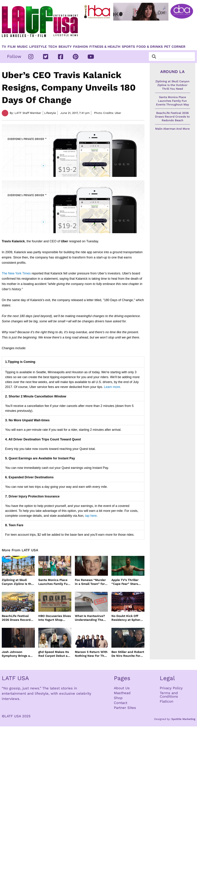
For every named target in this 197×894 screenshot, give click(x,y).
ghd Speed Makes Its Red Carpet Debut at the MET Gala (53, 654)
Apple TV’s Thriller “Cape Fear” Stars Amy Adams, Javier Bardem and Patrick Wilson (126, 582)
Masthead (122, 693)
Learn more (112, 387)
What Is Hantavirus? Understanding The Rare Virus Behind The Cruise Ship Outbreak (91, 618)
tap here (91, 515)
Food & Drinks (149, 46)
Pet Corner (174, 46)
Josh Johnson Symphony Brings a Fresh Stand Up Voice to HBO (17, 654)
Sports (128, 46)
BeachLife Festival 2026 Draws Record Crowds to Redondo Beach (16, 618)
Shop (118, 698)
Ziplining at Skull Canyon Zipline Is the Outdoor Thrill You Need (17, 582)
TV (4, 46)
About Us (122, 688)
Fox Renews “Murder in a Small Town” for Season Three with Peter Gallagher (90, 582)
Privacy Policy (171, 688)
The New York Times (17, 273)
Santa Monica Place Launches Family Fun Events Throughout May (54, 582)
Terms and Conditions (169, 695)
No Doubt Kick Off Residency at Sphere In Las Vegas (126, 618)
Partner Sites (125, 708)
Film (12, 46)
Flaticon (166, 701)
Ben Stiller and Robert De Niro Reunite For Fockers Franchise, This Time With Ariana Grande (127, 654)
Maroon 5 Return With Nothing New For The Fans (91, 654)
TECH (52, 46)
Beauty (65, 46)
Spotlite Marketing (183, 719)
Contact (120, 703)
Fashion (80, 46)
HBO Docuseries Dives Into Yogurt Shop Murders (54, 618)
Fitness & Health (104, 46)
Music (22, 46)
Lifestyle (38, 46)
